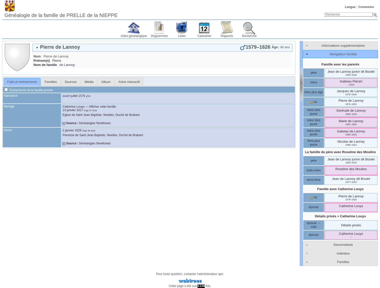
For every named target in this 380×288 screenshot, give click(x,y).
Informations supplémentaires (343, 45)
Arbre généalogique (134, 36)
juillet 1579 (78, 96)
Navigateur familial (343, 54)
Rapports (227, 36)
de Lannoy (67, 65)
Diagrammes (159, 36)
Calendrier (204, 36)
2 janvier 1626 (71, 130)
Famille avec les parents (341, 64)
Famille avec (340, 189)
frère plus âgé (313, 92)
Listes (182, 36)
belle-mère (313, 170)
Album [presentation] (105, 82)
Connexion (366, 7)
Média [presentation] (89, 82)
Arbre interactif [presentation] (129, 82)
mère (313, 82)
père (314, 72)
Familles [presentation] (51, 82)
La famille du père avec (340, 152)
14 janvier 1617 (72, 110)
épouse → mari (313, 225)
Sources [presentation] (71, 82)
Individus (343, 253)
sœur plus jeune (313, 112)
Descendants (343, 245)
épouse (313, 207)
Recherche (249, 36)
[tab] (162, 48)
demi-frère (313, 180)
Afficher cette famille (102, 106)
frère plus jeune (314, 143)
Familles (343, 262)
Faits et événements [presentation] (22, 82)
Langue (350, 7)
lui (313, 102)
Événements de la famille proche (28, 90)
